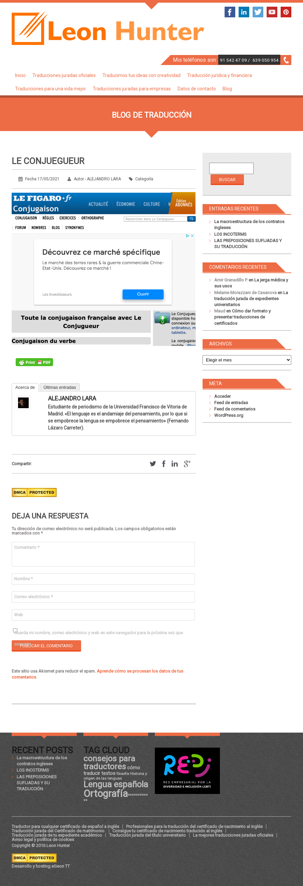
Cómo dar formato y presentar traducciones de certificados (242, 316)
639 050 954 (266, 60)
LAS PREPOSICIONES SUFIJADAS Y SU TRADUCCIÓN (37, 782)
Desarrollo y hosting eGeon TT (41, 866)
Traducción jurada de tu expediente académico (57, 835)
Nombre (23, 578)
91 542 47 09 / (235, 60)
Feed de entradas (231, 402)
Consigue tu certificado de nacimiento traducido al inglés (167, 830)
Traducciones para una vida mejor (50, 88)
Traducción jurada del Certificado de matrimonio (58, 830)
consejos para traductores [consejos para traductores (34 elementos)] (109, 762)
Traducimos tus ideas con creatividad (141, 75)
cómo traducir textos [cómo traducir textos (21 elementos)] (111, 770)
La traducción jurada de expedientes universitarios (251, 298)
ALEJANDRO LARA (72, 398)
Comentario (26, 547)
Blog (227, 88)
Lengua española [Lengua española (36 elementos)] (115, 784)
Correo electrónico (33, 596)
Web (18, 614)
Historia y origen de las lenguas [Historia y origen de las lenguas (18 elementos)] (115, 776)
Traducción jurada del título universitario (147, 835)
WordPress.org (228, 415)
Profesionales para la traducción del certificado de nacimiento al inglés (194, 826)
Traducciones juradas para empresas (132, 88)
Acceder (222, 396)
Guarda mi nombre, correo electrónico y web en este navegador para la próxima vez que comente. (98, 634)
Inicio (20, 75)
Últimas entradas (59, 387)
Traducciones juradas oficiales (64, 75)
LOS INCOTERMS (230, 234)
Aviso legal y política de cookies (43, 839)
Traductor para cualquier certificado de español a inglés (65, 826)
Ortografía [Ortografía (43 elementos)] (105, 793)
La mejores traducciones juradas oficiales (233, 835)
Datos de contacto (197, 88)
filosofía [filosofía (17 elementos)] (122, 774)
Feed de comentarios (234, 408)
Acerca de (25, 387)
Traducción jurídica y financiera (219, 75)
